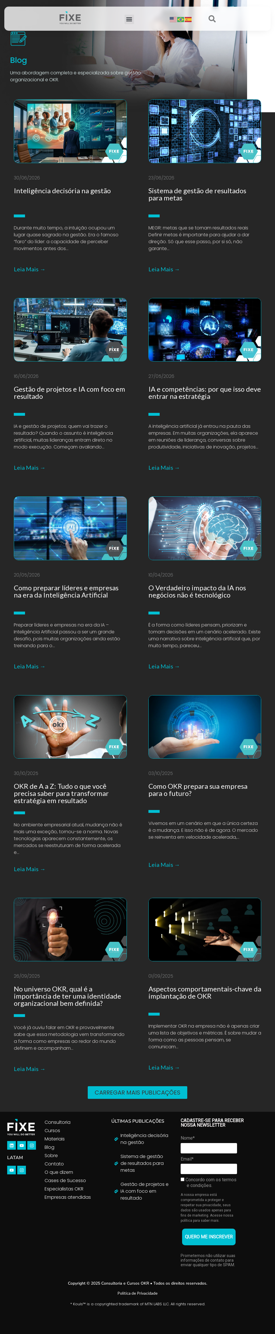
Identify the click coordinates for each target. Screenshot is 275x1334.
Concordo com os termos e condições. (208, 1182)
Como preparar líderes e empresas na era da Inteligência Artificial (66, 591)
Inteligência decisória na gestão (62, 190)
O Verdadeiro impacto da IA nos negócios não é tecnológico (197, 591)
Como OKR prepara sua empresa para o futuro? (197, 789)
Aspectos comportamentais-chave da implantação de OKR (204, 992)
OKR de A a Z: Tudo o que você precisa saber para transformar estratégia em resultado (61, 793)
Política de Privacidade (137, 1293)
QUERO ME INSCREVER (209, 1237)
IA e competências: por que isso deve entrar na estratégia (204, 392)
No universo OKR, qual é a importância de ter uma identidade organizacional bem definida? (67, 996)
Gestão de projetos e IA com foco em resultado (69, 392)
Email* (187, 1159)
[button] (129, 19)
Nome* (188, 1138)
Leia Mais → (29, 269)
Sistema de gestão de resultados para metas (197, 194)
